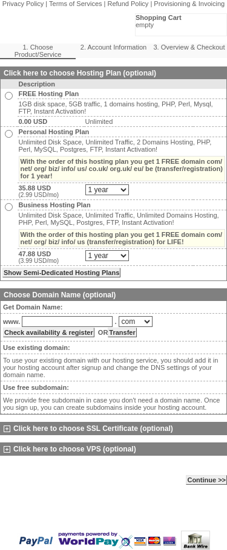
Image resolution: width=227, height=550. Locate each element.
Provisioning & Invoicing (189, 3)
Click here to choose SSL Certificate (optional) (88, 428)
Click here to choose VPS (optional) (70, 449)
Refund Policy (128, 3)
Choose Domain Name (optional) (60, 295)
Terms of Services (75, 3)
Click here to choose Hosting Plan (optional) (80, 73)
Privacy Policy (23, 3)
